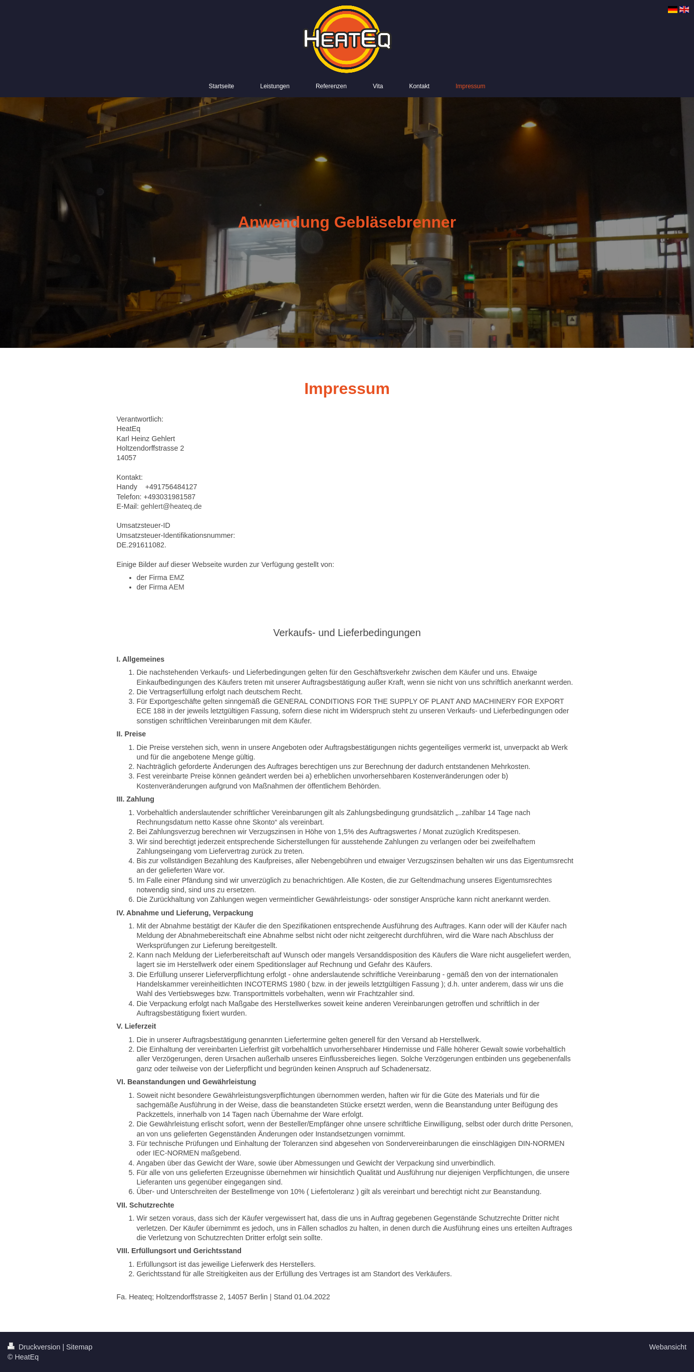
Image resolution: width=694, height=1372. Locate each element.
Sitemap (79, 1347)
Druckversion (35, 1347)
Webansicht (667, 1347)
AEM (176, 587)
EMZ (176, 577)
